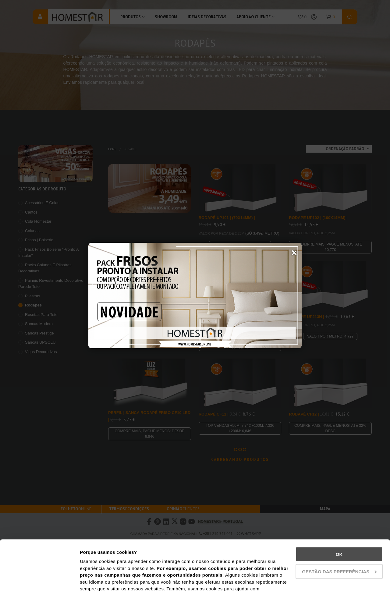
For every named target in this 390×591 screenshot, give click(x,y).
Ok (339, 504)
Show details (94, 579)
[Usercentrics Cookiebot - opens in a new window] (39, 579)
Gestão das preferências (339, 521)
